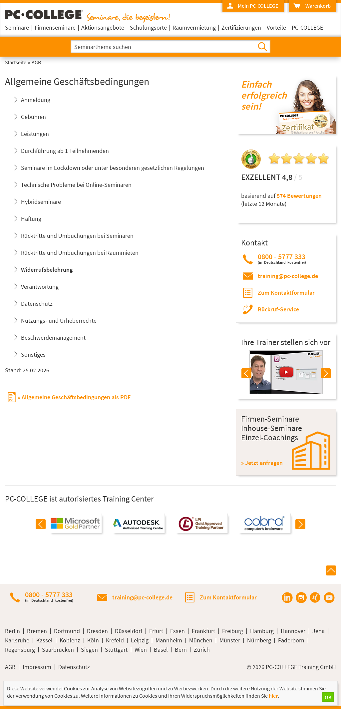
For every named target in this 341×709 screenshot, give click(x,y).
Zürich (202, 649)
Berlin (12, 631)
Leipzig (140, 640)
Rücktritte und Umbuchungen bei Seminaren (77, 235)
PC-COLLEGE (307, 27)
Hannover (293, 631)
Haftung (31, 218)
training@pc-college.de (288, 276)
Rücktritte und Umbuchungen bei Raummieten (80, 252)
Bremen (37, 631)
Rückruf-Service (278, 309)
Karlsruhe (17, 640)
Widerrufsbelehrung (47, 269)
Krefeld (115, 640)
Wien (141, 649)
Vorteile (276, 27)
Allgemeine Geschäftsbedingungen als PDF (76, 397)
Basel (161, 649)
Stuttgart (116, 649)
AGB (10, 667)
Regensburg (20, 649)
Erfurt (156, 631)
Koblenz (70, 640)
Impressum (37, 667)
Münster (229, 640)
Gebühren (33, 117)
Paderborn (291, 640)
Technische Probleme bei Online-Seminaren (76, 184)
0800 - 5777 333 (282, 258)
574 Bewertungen (299, 195)
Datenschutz (37, 303)
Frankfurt (203, 631)
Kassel (44, 640)
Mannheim (169, 640)
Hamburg (262, 631)
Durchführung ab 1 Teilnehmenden (65, 151)
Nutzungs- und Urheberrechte (59, 320)
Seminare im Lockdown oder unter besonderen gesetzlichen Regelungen (112, 168)
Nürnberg (259, 640)
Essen (177, 631)
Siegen (89, 649)
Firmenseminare (55, 27)
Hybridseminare (41, 201)
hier (273, 695)
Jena (318, 631)
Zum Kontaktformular (286, 292)
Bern (181, 649)
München (200, 640)
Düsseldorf (128, 631)
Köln (93, 640)
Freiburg (232, 631)
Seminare (17, 27)
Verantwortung (40, 286)
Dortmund (67, 631)
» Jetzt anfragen (262, 463)
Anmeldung (35, 100)
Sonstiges (33, 354)
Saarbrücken (58, 649)
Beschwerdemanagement (53, 337)
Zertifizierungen (241, 27)
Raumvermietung (194, 27)
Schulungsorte (148, 27)
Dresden (97, 631)
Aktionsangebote (102, 27)
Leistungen (35, 134)
